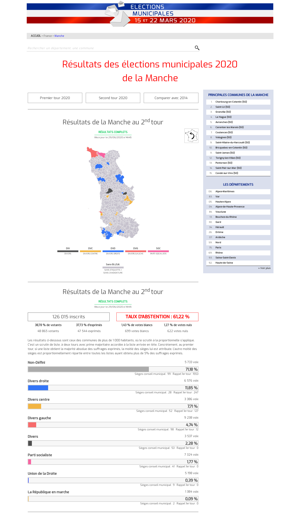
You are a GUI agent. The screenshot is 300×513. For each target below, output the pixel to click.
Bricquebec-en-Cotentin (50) (231, 147)
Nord (218, 242)
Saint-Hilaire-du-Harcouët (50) (232, 142)
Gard (218, 222)
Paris (218, 247)
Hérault (219, 227)
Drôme (219, 232)
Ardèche (220, 237)
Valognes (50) (223, 137)
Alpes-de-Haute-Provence (229, 206)
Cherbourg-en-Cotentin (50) (231, 101)
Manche (59, 36)
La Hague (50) (223, 117)
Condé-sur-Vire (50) (226, 173)
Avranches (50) (224, 122)
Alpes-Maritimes (224, 191)
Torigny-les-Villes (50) (228, 158)
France (48, 36)
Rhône (219, 252)
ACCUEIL (36, 36)
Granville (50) (223, 111)
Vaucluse (220, 211)
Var (217, 196)
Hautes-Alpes (223, 201)
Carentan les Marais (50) (229, 127)
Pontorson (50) (223, 162)
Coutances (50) (224, 132)
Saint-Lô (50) (222, 107)
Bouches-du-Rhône (226, 217)
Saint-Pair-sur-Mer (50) (228, 168)
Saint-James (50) (225, 152)
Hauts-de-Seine (224, 262)
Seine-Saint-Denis (225, 257)
